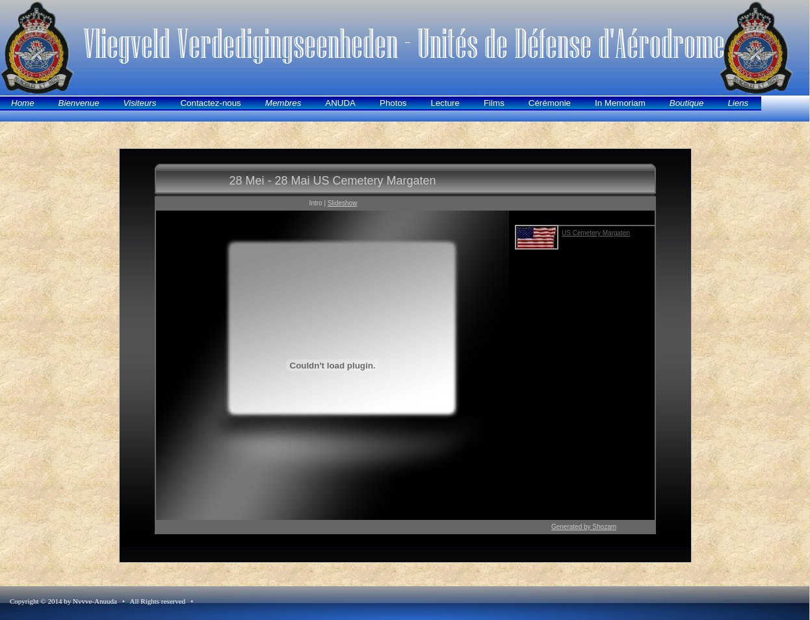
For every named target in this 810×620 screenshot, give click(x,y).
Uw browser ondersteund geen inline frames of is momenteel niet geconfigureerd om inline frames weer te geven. (405, 355)
